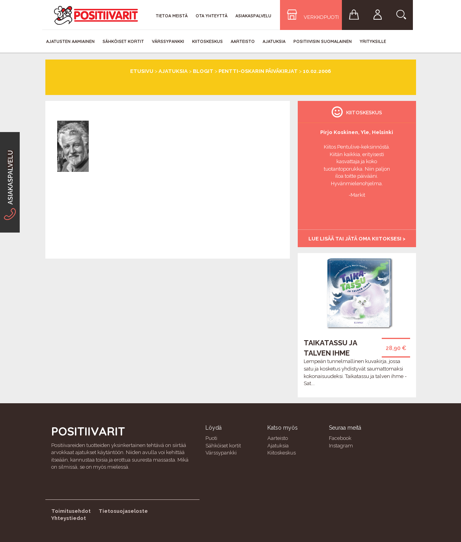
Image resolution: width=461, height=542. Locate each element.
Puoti (211, 438)
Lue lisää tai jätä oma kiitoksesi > (356, 239)
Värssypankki (168, 41)
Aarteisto (243, 41)
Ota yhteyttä (212, 16)
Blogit (203, 71)
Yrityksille (373, 41)
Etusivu (141, 71)
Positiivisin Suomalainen (322, 41)
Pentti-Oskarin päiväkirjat (258, 71)
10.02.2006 (317, 71)
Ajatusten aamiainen (70, 41)
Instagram (341, 446)
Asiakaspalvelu (253, 16)
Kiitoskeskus (207, 41)
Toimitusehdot (71, 511)
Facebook (340, 438)
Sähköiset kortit (123, 41)
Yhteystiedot (68, 518)
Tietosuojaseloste (123, 511)
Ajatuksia (274, 41)
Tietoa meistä (172, 16)
